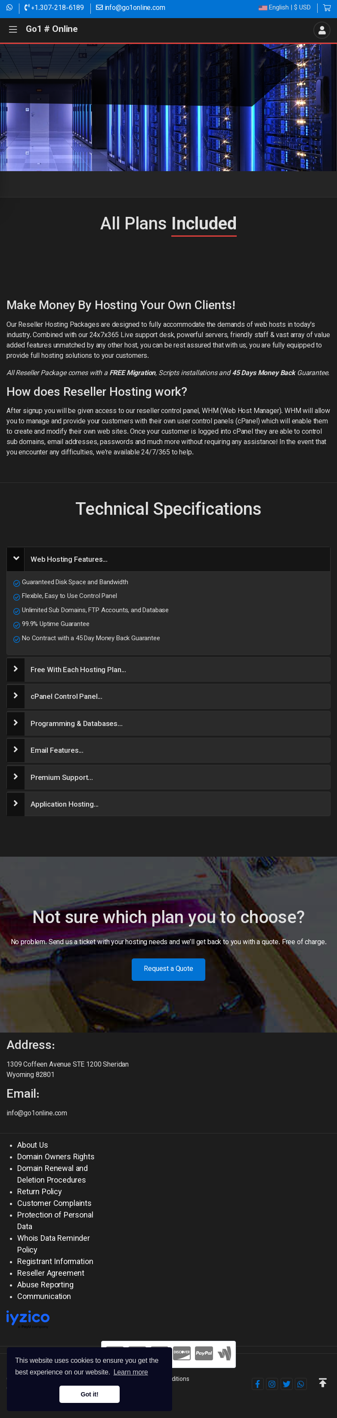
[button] (323, 1384)
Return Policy (39, 1192)
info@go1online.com (130, 8)
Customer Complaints (54, 1204)
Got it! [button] (89, 1394)
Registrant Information (55, 1262)
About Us (32, 1146)
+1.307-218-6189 (54, 8)
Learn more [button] (131, 1372)
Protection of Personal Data (55, 1221)
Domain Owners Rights (56, 1158)
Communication (44, 1297)
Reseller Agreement (50, 1274)
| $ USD (285, 8)
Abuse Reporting (45, 1286)
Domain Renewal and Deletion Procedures (52, 1175)
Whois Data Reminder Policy (53, 1245)
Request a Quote (168, 969)
